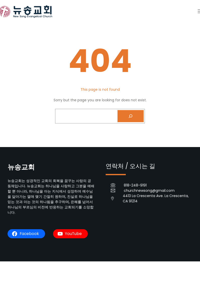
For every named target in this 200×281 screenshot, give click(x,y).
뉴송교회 (21, 167)
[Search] (130, 116)
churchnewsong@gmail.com (149, 190)
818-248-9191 (135, 185)
